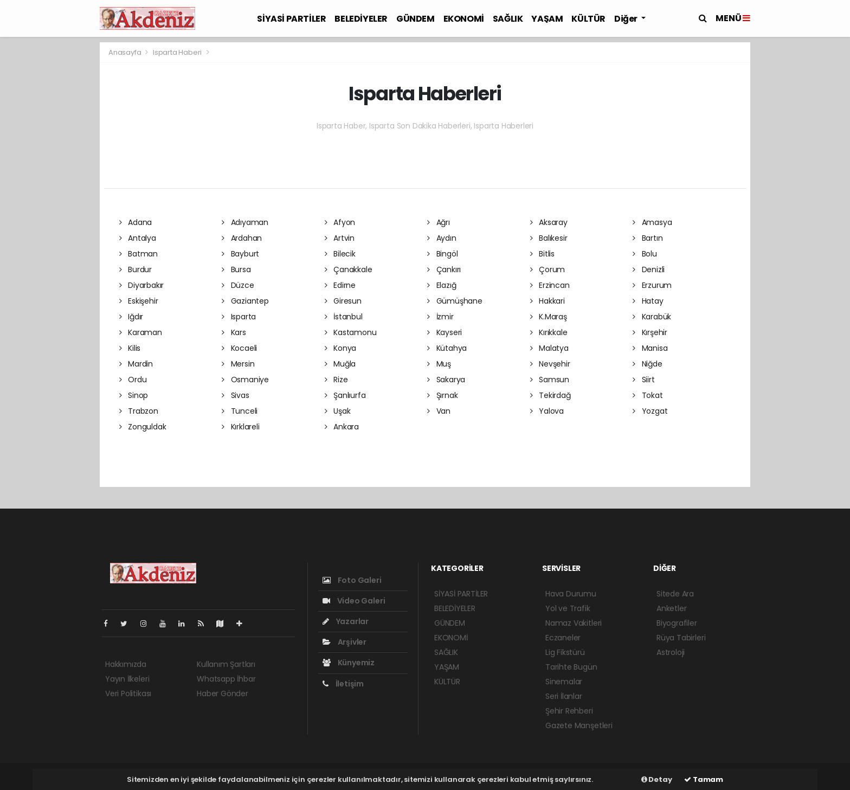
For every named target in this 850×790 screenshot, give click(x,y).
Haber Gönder (222, 693)
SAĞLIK (508, 18)
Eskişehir (138, 301)
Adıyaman (245, 222)
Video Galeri (354, 600)
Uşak (338, 411)
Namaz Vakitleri (573, 623)
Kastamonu (351, 332)
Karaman (140, 332)
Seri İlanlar (563, 696)
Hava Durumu (570, 593)
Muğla (340, 363)
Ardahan (242, 238)
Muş (439, 363)
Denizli (649, 269)
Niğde (647, 363)
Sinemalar (563, 681)
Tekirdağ (550, 395)
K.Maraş (548, 316)
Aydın (441, 238)
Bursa (236, 269)
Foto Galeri (352, 580)
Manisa (650, 348)
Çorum (547, 269)
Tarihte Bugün (571, 666)
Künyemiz (349, 662)
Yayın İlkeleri (127, 678)
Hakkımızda (125, 664)
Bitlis (542, 253)
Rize (336, 379)
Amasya (652, 222)
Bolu (645, 253)
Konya (341, 348)
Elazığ (441, 285)
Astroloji (670, 652)
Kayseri (444, 332)
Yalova (547, 411)
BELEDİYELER (361, 18)
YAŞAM (547, 18)
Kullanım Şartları (226, 664)
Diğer (626, 18)
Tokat (648, 395)
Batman (138, 253)
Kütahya (447, 348)
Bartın (647, 238)
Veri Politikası (128, 693)
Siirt (644, 379)
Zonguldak (142, 426)
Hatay (648, 301)
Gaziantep (245, 301)
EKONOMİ (463, 18)
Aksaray (549, 222)
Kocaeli (239, 348)
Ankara (342, 426)
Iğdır (131, 316)
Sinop (134, 395)
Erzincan (550, 285)
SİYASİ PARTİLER (291, 18)
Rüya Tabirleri (680, 637)
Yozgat (650, 411)
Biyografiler (676, 623)
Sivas (235, 395)
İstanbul (344, 316)
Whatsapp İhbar (226, 678)
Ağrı (438, 222)
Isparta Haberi (177, 52)
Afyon (340, 222)
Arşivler (344, 642)
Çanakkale (348, 269)
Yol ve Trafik (567, 608)
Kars (234, 332)
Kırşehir (650, 332)
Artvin (340, 238)
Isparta (239, 316)
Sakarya (446, 379)
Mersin (238, 363)
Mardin (136, 363)
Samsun (549, 379)
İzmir (440, 316)
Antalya (137, 238)
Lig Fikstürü (565, 652)
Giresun (343, 301)
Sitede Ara (675, 593)
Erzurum (652, 285)
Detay (656, 779)
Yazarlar (346, 621)
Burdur (135, 269)
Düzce (238, 285)
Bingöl (442, 253)
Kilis (130, 348)
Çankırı (444, 269)
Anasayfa (125, 52)
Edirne (340, 285)
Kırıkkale (549, 332)
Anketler (671, 608)
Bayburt (240, 253)
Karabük (652, 316)
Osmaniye (245, 379)
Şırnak (442, 395)
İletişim (343, 683)
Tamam (703, 779)
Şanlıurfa (345, 395)
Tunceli (239, 411)
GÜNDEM (415, 18)
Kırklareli (241, 426)
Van (438, 411)
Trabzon (138, 411)
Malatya (549, 348)
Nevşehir (550, 363)
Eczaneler (563, 637)
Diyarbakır (141, 285)
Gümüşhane (454, 301)
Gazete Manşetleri (579, 725)
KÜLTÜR (588, 18)
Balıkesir (549, 238)
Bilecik (340, 253)
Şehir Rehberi (569, 710)
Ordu (133, 379)
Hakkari (547, 301)
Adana (135, 222)
